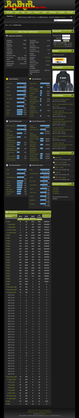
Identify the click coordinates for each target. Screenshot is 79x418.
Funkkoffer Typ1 (11, 142)
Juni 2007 (12, 385)
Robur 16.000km (11, 156)
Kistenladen (56, 188)
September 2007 (12, 377)
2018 (8, 254)
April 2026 (12, 224)
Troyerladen (56, 193)
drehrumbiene (10, 192)
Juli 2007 (12, 382)
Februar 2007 (12, 396)
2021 (8, 246)
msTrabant (63, 146)
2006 (8, 401)
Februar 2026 (12, 230)
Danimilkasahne (11, 177)
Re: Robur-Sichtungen (59, 99)
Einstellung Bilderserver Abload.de (33, 150)
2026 (8, 221)
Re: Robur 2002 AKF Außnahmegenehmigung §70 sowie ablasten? (62, 112)
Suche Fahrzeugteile (61, 162)
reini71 (8, 91)
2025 (8, 235)
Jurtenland (55, 190)
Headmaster (33, 185)
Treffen (32, 116)
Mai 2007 (12, 387)
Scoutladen (56, 191)
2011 (8, 273)
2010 (8, 276)
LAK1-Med (33, 192)
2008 (8, 281)
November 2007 (12, 289)
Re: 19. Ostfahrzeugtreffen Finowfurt (63, 104)
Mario (8, 102)
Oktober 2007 (12, 292)
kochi (8, 183)
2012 (8, 270)
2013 (8, 268)
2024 (8, 238)
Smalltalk (32, 93)
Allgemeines (33, 83)
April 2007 (12, 390)
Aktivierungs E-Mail (59, 46)
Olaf (8, 114)
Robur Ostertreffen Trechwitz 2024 (34, 135)
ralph (8, 106)
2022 (8, 243)
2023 (8, 241)
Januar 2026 (12, 232)
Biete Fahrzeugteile (60, 177)
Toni (69, 99)
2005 (8, 404)
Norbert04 (9, 83)
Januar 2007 (12, 398)
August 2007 (12, 379)
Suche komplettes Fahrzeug (33, 106)
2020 (8, 249)
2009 (8, 279)
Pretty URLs (48, 415)
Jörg (8, 112)
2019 (8, 251)
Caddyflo (57, 106)
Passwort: (58, 38)
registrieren (60, 44)
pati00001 (32, 200)
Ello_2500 (9, 99)
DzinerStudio (42, 413)
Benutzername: (57, 35)
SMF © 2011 (38, 410)
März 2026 (12, 227)
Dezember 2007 (12, 287)
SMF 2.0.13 (31, 410)
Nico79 (32, 189)
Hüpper (9, 110)
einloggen (69, 43)
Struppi (56, 138)
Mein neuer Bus (11, 126)
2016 (8, 260)
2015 (8, 262)
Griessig (62, 17)
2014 (8, 265)
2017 (8, 257)
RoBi (8, 87)
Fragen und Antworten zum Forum (34, 112)
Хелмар (9, 95)
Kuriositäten (33, 99)
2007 (8, 284)
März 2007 (12, 393)
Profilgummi (33, 156)
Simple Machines (46, 410)
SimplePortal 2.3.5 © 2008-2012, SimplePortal (39, 412)
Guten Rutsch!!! (34, 154)
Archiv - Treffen (34, 91)
